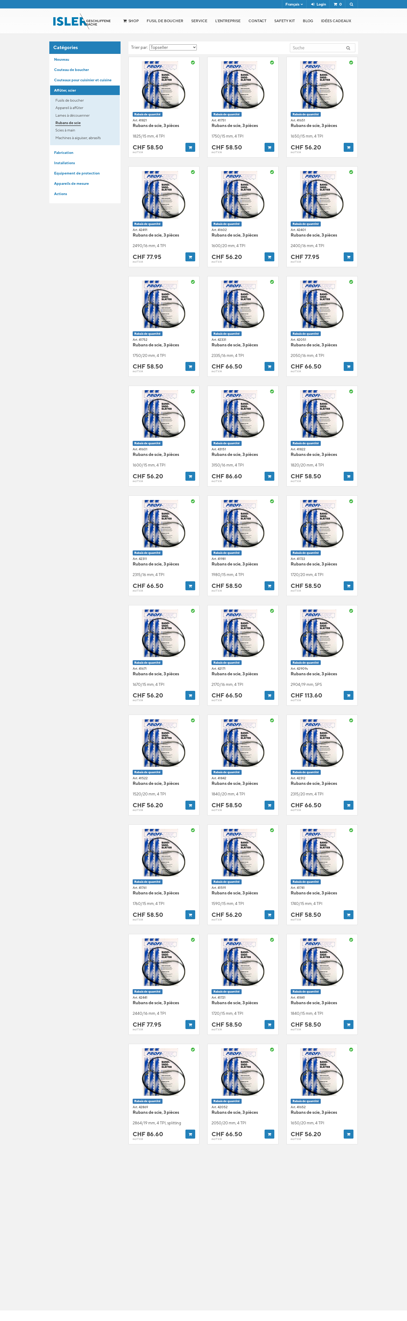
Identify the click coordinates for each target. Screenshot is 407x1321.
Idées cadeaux (336, 21)
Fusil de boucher (165, 21)
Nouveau (61, 59)
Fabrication (63, 152)
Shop (133, 21)
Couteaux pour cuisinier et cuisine (83, 80)
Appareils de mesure (71, 183)
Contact (257, 21)
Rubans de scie (68, 123)
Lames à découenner (72, 115)
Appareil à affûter (69, 108)
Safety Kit (284, 21)
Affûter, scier (65, 90)
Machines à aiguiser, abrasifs (78, 138)
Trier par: (164, 47)
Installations (64, 163)
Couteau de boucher (71, 70)
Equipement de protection (77, 173)
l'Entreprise (228, 21)
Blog (308, 21)
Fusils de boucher (69, 100)
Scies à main (65, 130)
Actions (60, 194)
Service (199, 21)
